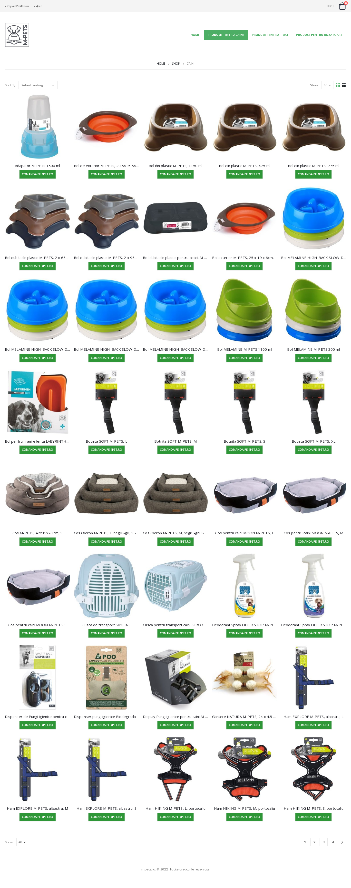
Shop (330, 6)
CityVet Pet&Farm (17, 6)
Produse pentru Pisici (270, 35)
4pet (38, 6)
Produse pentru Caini (226, 35)
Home (195, 35)
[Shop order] (38, 85)
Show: (314, 85)
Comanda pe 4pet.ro (37, 174)
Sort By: (10, 85)
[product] (37, 126)
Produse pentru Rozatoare (319, 35)
